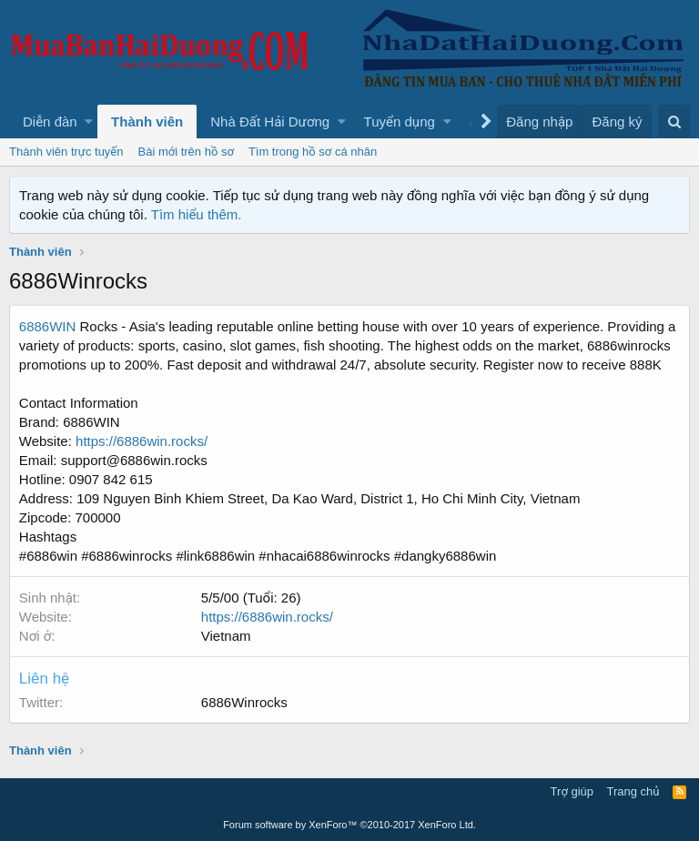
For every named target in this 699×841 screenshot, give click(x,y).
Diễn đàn (50, 121)
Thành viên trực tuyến (66, 151)
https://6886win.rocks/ (142, 441)
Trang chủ (633, 791)
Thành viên (147, 121)
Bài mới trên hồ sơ (186, 151)
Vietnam (226, 635)
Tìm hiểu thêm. (196, 214)
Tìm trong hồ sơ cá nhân (312, 151)
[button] (88, 121)
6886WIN (47, 326)
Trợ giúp (572, 791)
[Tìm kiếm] (674, 121)
